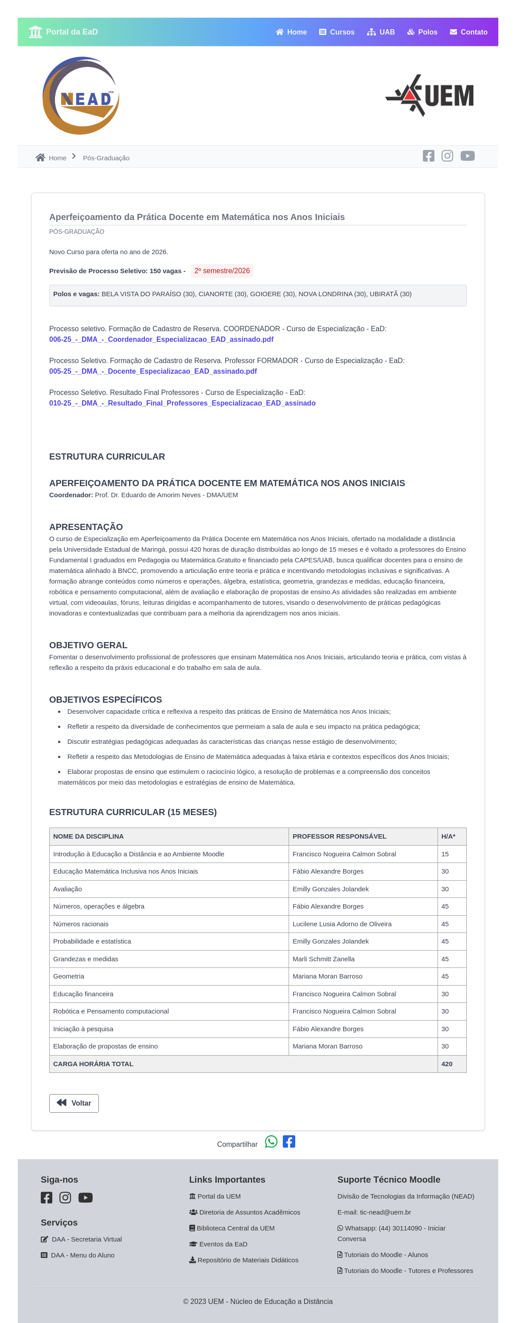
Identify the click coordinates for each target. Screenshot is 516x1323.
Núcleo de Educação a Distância (281, 1301)
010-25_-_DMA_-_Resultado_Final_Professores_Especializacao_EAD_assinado (182, 403)
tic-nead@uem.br (385, 1212)
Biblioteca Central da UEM (236, 1228)
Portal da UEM (219, 1196)
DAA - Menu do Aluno (82, 1255)
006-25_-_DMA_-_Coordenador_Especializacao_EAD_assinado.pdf (161, 339)
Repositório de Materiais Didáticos (248, 1260)
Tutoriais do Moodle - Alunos (386, 1254)
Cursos (337, 32)
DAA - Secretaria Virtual (87, 1239)
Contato (469, 32)
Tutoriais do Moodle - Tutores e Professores (408, 1270)
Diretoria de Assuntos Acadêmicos (250, 1212)
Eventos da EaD (223, 1244)
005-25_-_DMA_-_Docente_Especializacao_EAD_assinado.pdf (153, 371)
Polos (422, 32)
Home (291, 32)
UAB (381, 32)
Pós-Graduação (76, 231)
